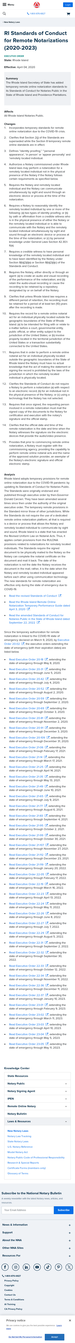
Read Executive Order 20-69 (26, 708)
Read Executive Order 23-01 (26, 1005)
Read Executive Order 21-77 (26, 806)
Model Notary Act (18, 1152)
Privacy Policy (11, 1280)
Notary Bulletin (17, 1114)
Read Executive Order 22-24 (26, 903)
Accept (54, 1337)
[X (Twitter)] (69, 1266)
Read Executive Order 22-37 (26, 995)
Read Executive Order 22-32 (26, 952)
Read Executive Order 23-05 (26, 1044)
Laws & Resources (19, 1121)
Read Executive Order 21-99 (26, 835)
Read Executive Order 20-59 (26, 698)
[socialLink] (5, 1269)
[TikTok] (48, 1266)
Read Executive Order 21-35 (26, 776)
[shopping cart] (62, 13)
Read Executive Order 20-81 (26, 718)
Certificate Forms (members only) (27, 1168)
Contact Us (10, 1295)
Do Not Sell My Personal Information (25, 1337)
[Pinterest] (58, 1266)
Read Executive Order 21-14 (25, 757)
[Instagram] (15, 1266)
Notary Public (16, 1083)
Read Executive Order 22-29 (26, 933)
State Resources (18, 1076)
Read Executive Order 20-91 (26, 728)
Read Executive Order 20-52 (26, 688)
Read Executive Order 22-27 (26, 923)
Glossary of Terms (18, 1173)
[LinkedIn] (26, 1266)
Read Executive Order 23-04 (26, 1034)
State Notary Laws (18, 1141)
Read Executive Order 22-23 (26, 894)
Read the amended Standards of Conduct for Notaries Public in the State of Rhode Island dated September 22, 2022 (39, 619)
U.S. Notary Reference (20, 1146)
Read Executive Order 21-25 (26, 767)
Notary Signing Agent (21, 1091)
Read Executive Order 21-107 (26, 845)
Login (68, 4)
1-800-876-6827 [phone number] (37, 13)
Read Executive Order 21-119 (26, 864)
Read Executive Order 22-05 (26, 874)
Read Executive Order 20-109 (27, 737)
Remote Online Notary (22, 1106)
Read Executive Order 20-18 (26, 659)
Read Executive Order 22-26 (26, 913)
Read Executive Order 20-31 (26, 669)
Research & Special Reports (23, 1162)
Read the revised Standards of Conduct (33, 596)
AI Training (9, 1304)
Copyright (9, 1285)
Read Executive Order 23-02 (26, 1014)
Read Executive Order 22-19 (26, 884)
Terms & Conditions (14, 1299)
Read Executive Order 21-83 (26, 815)
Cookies (8, 1290)
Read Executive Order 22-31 (26, 942)
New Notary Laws (12, 22)
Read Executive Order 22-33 (26, 966)
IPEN (11, 1098)
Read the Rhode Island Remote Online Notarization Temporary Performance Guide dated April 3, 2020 (39, 605)
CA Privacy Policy (13, 1309)
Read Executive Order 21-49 (26, 786)
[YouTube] (37, 1266)
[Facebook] (5, 1266)
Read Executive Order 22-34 (26, 975)
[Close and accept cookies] (70, 1320)
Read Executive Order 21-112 (26, 855)
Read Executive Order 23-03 (26, 1024)
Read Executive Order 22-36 (26, 985)
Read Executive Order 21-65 (26, 796)
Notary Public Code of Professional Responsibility (36, 1157)
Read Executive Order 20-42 (26, 679)
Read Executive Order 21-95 (26, 825)
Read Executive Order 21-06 (26, 747)
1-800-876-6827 (12, 1276)
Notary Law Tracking (19, 1136)
